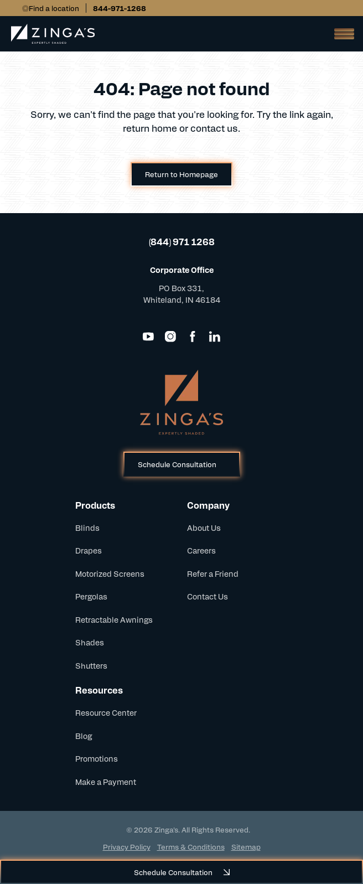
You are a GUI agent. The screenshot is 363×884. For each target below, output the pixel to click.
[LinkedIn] (215, 336)
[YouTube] (148, 336)
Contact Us (207, 596)
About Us (204, 528)
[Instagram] (170, 336)
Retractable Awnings (114, 619)
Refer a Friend (212, 573)
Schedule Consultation (177, 464)
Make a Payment (105, 782)
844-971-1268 (119, 8)
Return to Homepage (181, 174)
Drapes (88, 550)
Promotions (96, 758)
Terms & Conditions (191, 846)
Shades (89, 642)
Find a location (54, 8)
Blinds (87, 528)
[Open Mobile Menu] (341, 34)
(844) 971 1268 (182, 241)
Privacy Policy (127, 846)
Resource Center (106, 712)
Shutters (91, 665)
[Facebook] (193, 336)
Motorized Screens (109, 573)
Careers (201, 550)
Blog (83, 736)
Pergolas (91, 596)
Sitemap (246, 846)
